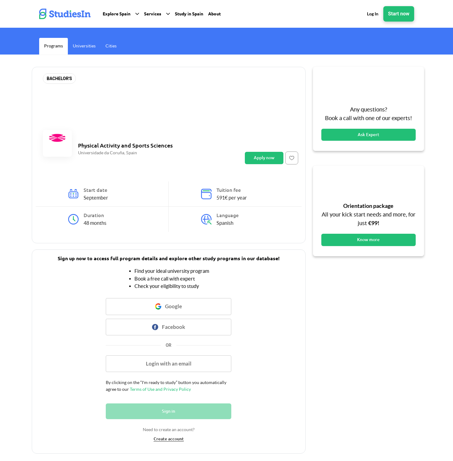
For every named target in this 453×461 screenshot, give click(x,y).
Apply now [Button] (264, 157)
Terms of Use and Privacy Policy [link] (160, 389)
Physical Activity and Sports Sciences (125, 145)
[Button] (292, 158)
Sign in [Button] (168, 411)
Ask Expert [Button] (368, 134)
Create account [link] (169, 438)
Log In (372, 13)
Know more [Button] (368, 239)
